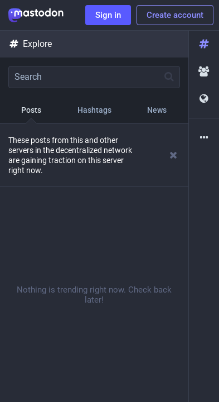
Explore (30, 44)
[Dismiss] (173, 155)
